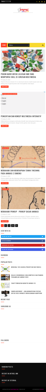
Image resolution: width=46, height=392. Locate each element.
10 (13, 225)
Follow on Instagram (23, 249)
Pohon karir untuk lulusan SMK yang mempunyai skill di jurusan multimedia (18, 75)
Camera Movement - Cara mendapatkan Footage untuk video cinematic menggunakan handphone (26, 292)
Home (4, 45)
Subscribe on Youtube (23, 245)
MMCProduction (15, 389)
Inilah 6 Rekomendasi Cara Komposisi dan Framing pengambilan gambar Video (27, 276)
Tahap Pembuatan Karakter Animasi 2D (23, 283)
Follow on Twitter (23, 236)
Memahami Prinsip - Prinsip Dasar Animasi (20, 211)
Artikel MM (5, 51)
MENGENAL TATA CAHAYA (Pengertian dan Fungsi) (26, 267)
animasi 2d (5, 148)
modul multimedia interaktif (10, 94)
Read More (5, 86)
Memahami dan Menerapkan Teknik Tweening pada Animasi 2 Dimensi (20, 172)
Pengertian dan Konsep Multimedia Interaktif (21, 116)
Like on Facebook (23, 241)
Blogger (42, 389)
